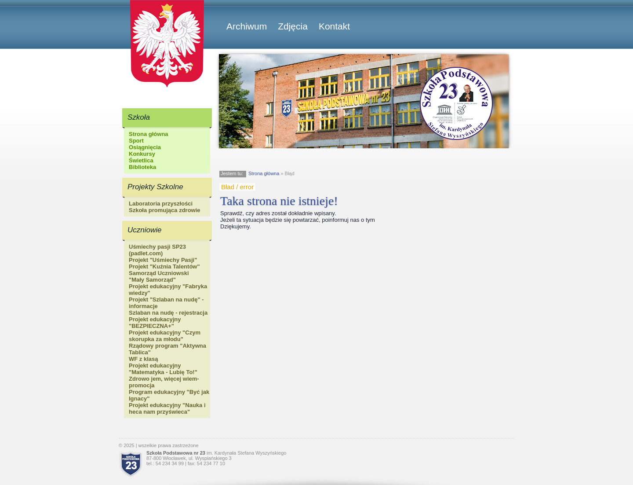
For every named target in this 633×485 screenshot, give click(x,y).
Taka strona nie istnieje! (279, 201)
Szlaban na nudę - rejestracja (168, 312)
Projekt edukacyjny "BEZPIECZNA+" (155, 322)
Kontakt (334, 26)
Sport (136, 140)
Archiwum (246, 26)
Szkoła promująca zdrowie (164, 210)
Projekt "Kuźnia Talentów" (164, 266)
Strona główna (148, 134)
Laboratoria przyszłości (161, 203)
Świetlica (141, 160)
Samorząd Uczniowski (159, 273)
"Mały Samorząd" (152, 279)
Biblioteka (142, 167)
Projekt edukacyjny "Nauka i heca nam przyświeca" (167, 408)
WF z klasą (143, 359)
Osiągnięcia (145, 147)
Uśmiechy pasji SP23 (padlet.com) (157, 250)
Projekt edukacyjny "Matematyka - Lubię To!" (163, 368)
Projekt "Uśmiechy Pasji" (163, 260)
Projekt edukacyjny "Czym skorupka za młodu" (164, 335)
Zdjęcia (293, 26)
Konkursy (142, 154)
